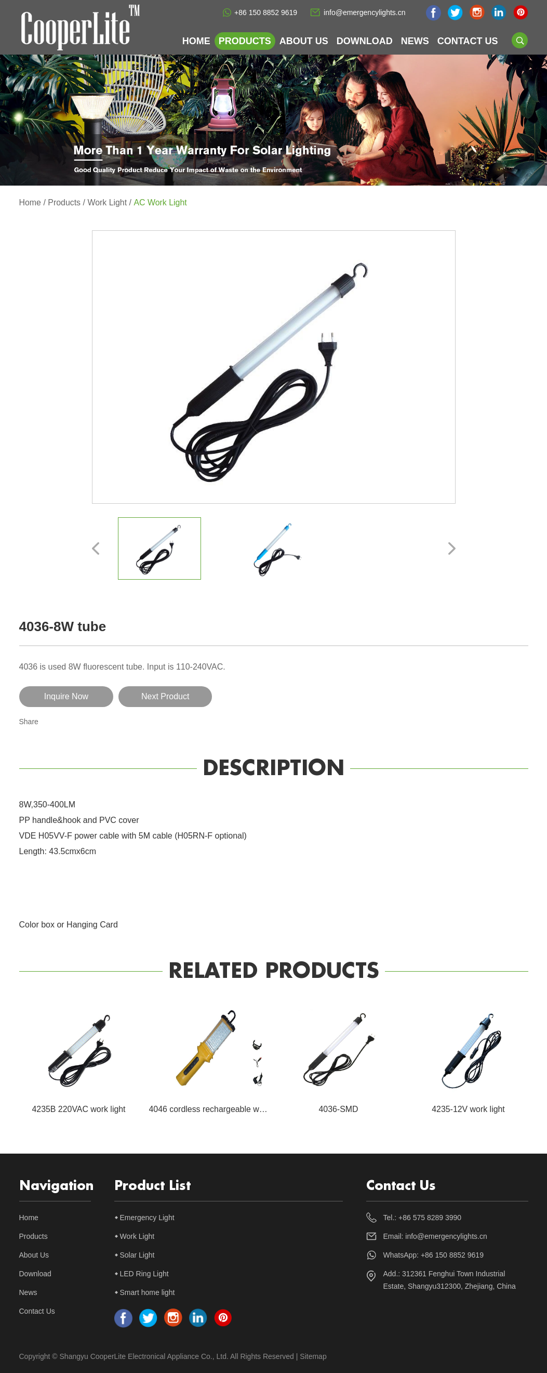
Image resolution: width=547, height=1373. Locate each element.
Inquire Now (63, 696)
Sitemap (313, 1356)
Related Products (273, 971)
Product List (152, 1186)
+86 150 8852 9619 (265, 12)
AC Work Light (161, 202)
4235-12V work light (468, 1109)
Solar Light (137, 1255)
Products (245, 41)
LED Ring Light (144, 1274)
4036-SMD (338, 1109)
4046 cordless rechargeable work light (219, 1109)
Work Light (107, 202)
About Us (303, 41)
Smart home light (147, 1292)
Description (273, 768)
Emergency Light (147, 1217)
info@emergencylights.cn (364, 12)
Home (196, 41)
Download (365, 41)
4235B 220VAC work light (79, 1109)
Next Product (156, 696)
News (415, 41)
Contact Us (467, 41)
